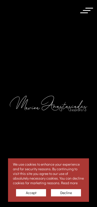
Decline (66, 192)
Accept (31, 192)
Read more (69, 182)
